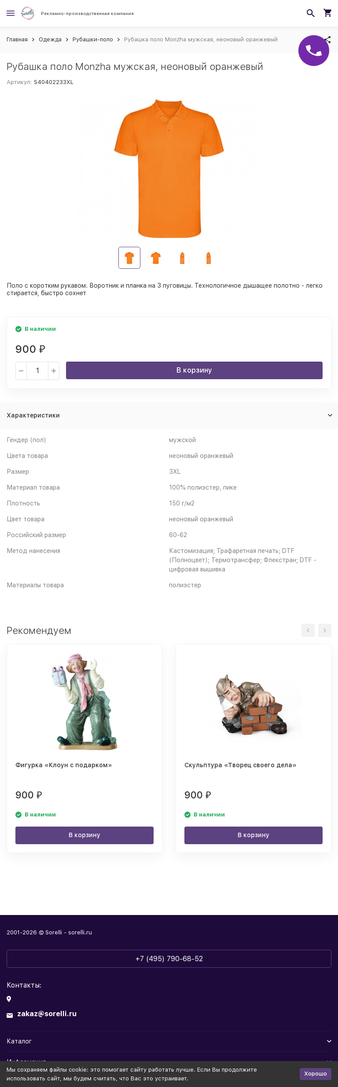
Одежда (50, 39)
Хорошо (315, 1073)
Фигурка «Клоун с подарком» (63, 765)
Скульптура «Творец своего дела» (240, 765)
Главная (17, 39)
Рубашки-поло (93, 39)
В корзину (194, 370)
